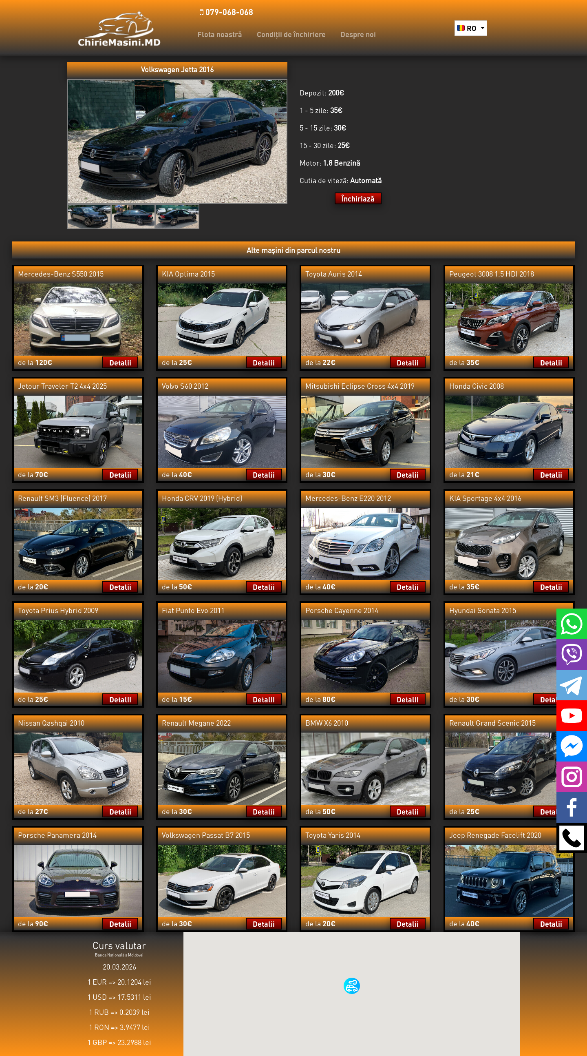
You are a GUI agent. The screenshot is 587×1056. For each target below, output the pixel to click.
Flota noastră (219, 34)
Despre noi (358, 34)
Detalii (120, 362)
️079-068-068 (226, 12)
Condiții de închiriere (291, 34)
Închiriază (358, 198)
